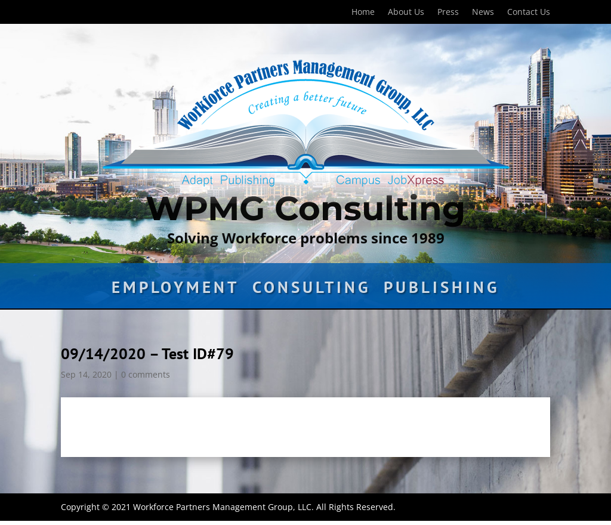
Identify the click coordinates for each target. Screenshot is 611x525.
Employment (175, 290)
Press (448, 12)
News (483, 12)
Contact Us (528, 12)
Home (363, 12)
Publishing (441, 290)
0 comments (145, 374)
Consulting (311, 290)
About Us (406, 12)
